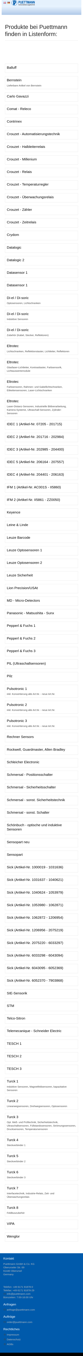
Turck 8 (12, 1207)
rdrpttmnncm (19, 1322)
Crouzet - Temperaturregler (28, 184)
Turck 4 (12, 1140)
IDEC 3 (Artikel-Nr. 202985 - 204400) (35, 449)
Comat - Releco (19, 109)
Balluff (11, 67)
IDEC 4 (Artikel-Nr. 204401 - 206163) (35, 474)
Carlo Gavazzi (18, 96)
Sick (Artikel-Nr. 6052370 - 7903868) (35, 980)
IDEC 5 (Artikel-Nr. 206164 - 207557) (35, 462)
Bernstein (14, 80)
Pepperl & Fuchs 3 (21, 651)
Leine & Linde (17, 525)
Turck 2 (12, 1101)
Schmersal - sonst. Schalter (28, 812)
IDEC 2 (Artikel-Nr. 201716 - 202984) (35, 437)
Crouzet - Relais (19, 172)
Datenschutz (14, 1339)
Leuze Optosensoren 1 (24, 550)
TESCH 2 (14, 1056)
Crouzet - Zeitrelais (21, 222)
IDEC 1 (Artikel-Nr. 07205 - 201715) (34, 424)
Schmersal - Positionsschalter (30, 774)
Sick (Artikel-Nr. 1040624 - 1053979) (35, 892)
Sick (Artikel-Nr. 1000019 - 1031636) (35, 867)
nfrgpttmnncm (21, 1309)
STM (10, 1006)
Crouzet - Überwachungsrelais (30, 197)
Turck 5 (12, 1156)
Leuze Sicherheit (20, 575)
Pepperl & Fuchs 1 (21, 625)
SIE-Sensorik (17, 993)
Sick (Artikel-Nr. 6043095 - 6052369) (35, 968)
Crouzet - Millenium (22, 159)
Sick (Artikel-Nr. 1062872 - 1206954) (35, 917)
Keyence (13, 512)
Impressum (13, 1334)
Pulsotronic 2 (17, 705)
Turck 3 (12, 1117)
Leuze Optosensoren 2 (24, 563)
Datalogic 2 (15, 260)
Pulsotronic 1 (17, 689)
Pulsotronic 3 (17, 721)
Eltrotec (13, 346)
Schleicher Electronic (23, 762)
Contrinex (14, 121)
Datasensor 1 (17, 272)
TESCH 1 (14, 1043)
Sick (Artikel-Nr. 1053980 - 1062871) (35, 905)
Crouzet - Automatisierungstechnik (33, 134)
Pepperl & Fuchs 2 (21, 638)
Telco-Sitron (16, 1018)
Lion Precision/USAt (22, 588)
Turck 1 (12, 1081)
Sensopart (15, 854)
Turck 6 (12, 1172)
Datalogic (14, 247)
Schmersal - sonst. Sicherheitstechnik (36, 800)
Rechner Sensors (20, 737)
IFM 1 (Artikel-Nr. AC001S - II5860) (34, 487)
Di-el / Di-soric (18, 298)
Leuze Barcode (18, 537)
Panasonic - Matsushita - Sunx (30, 613)
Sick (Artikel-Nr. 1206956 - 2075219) (35, 930)
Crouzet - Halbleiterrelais (26, 147)
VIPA (10, 1223)
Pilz (9, 676)
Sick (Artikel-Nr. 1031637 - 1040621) (35, 880)
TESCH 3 (14, 1069)
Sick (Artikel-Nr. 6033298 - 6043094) (35, 955)
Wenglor (13, 1236)
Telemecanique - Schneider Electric (34, 1031)
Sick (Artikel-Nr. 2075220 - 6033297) (35, 943)
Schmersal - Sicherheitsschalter (31, 787)
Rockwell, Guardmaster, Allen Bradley (36, 749)
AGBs (10, 1344)
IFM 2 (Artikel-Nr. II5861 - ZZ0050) (33, 500)
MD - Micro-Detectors (23, 600)
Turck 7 (12, 1188)
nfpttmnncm (19, 1293)
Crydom (13, 235)
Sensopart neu (18, 842)
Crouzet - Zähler (19, 209)
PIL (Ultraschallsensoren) (26, 663)
